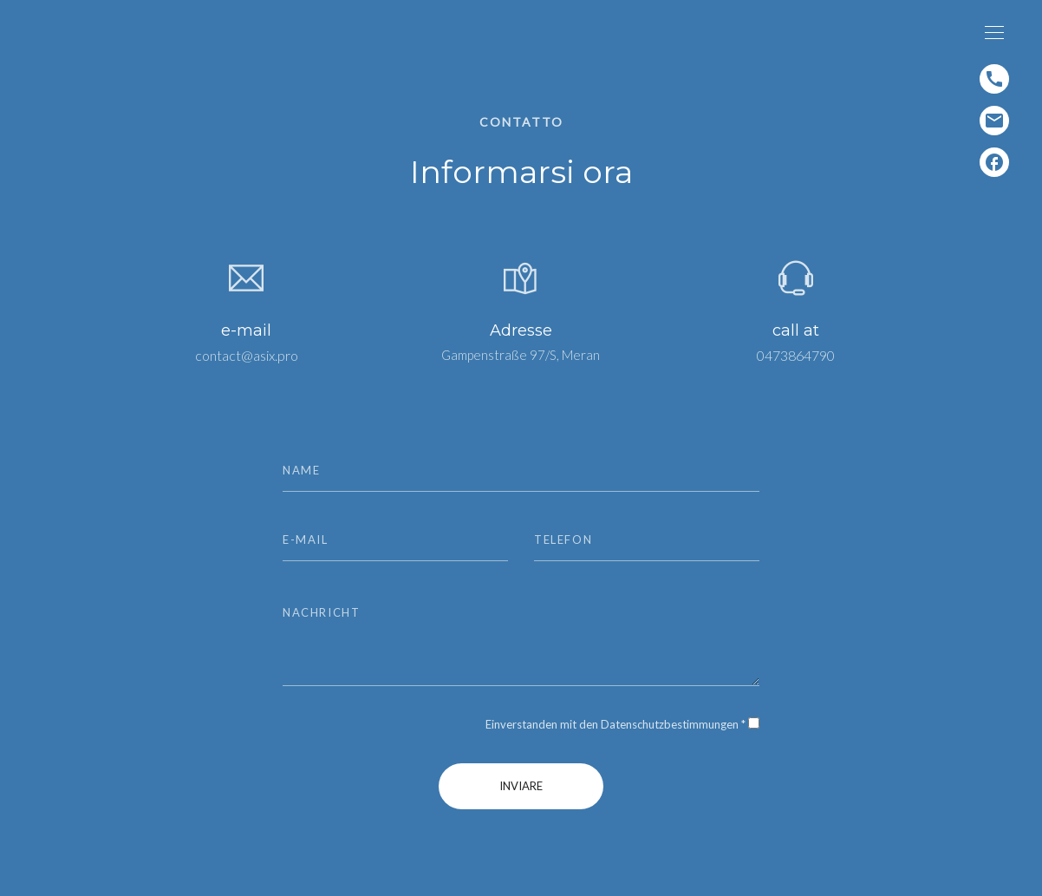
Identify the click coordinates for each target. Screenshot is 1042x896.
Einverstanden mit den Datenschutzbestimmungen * (615, 724)
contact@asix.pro (246, 355)
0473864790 (796, 355)
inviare (521, 786)
